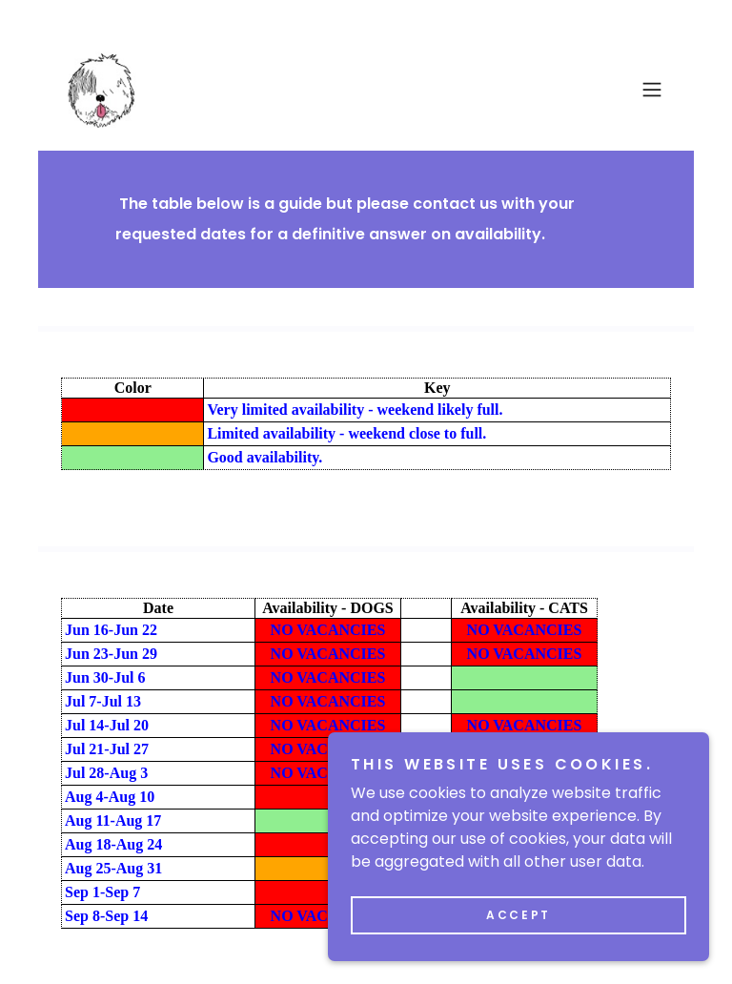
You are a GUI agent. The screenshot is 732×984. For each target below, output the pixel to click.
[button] (652, 90)
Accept (518, 915)
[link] (98, 89)
